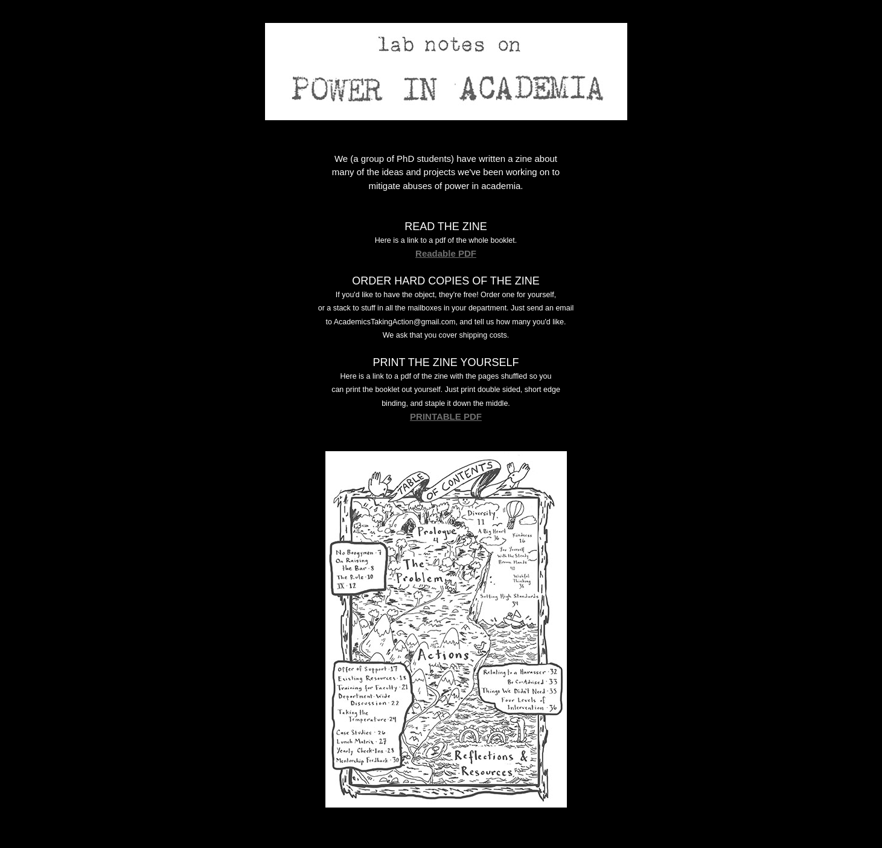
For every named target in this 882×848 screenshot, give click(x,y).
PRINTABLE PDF (446, 416)
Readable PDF (445, 253)
